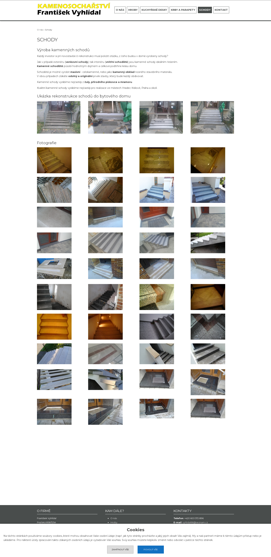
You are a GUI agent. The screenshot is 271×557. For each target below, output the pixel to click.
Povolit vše (151, 549)
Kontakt (221, 9)
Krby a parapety (183, 9)
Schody (205, 9)
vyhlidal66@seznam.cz (195, 522)
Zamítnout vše (120, 549)
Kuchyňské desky (154, 9)
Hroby (133, 9)
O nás (120, 9)
